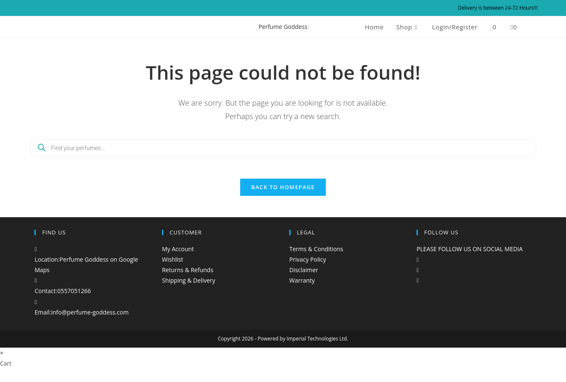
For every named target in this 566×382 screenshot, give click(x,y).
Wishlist (172, 264)
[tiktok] (418, 285)
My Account (178, 254)
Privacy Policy (307, 264)
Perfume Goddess (283, 27)
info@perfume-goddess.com (90, 317)
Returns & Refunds (187, 275)
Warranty (302, 285)
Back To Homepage (282, 192)
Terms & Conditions (316, 254)
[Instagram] (418, 275)
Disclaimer (303, 275)
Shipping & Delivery (188, 285)
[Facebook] (418, 264)
